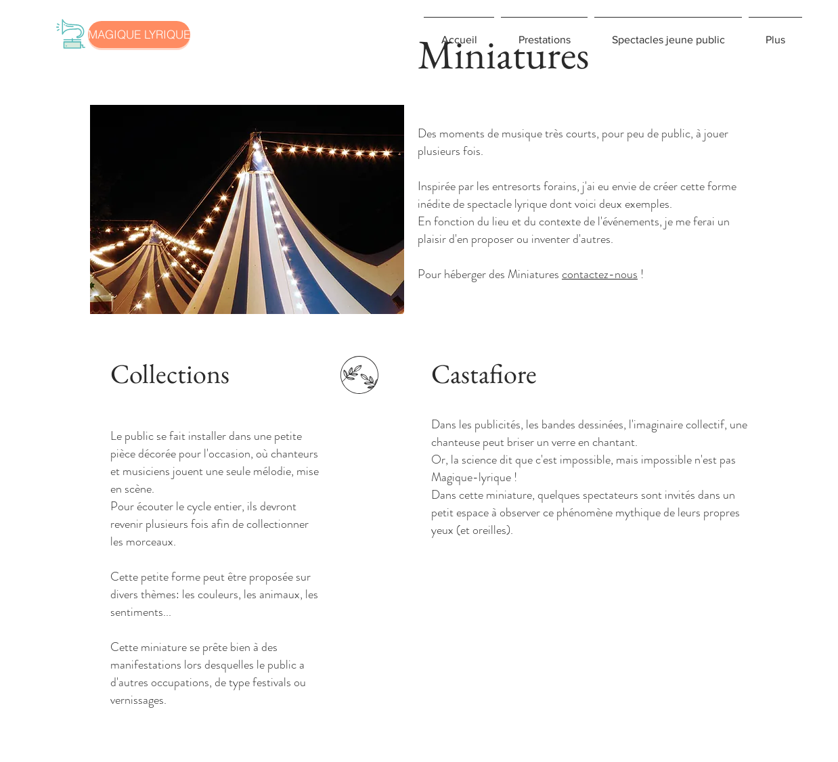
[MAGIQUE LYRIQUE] (139, 34)
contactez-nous (600, 274)
